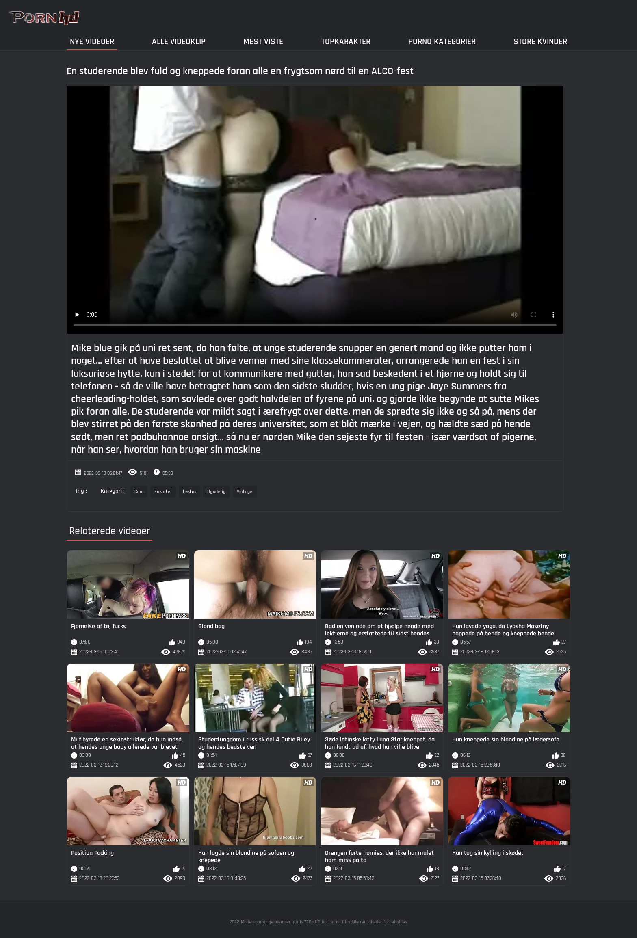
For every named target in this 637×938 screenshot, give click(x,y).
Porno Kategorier (442, 41)
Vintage (245, 491)
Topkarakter (345, 41)
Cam (138, 491)
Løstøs (189, 491)
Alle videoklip (179, 41)
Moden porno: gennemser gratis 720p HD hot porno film (295, 922)
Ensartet (163, 491)
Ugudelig (216, 491)
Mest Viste (263, 41)
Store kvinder (540, 41)
